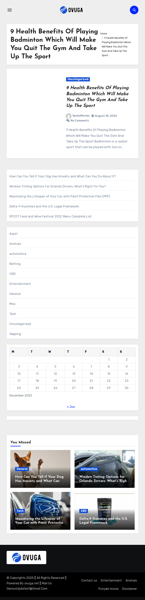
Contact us (89, 580)
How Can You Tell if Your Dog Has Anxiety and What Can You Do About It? (62, 176)
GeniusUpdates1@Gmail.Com (27, 588)
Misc (12, 304)
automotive (17, 254)
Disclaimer (129, 589)
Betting (15, 264)
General (15, 294)
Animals (15, 244)
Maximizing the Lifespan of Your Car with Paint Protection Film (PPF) (59, 196)
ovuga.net (31, 583)
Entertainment (20, 284)
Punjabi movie (108, 589)
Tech (12, 314)
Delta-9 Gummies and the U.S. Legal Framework (44, 206)
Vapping (15, 334)
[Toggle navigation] (10, 10)
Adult (13, 234)
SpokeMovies (78, 115)
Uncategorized (78, 79)
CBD (12, 274)
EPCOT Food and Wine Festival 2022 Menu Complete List (50, 216)
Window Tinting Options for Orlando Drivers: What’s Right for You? (57, 186)
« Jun (71, 407)
